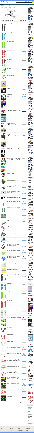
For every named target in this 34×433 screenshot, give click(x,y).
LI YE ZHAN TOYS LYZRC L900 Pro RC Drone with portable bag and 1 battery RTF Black (30, 206)
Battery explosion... (30, 415)
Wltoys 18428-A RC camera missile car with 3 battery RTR (30, 111)
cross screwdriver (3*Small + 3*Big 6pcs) (30, 366)
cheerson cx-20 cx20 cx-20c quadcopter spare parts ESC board (13, 201)
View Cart (16, 4)
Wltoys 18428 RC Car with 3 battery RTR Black (30, 63)
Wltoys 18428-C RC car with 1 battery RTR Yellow (30, 125)
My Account (12, 4)
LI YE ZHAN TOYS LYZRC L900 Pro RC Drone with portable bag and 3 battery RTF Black (30, 242)
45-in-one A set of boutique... (29, 411)
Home (1, 4)
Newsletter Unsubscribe (20, 430)
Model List (23, 4)
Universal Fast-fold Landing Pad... (29, 408)
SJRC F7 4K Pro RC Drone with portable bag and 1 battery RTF (30, 182)
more (29, 5)
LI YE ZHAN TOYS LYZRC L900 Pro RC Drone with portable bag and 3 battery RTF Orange (30, 255)
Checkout (28, 1)
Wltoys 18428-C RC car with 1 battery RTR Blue (30, 138)
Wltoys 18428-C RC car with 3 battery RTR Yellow (30, 154)
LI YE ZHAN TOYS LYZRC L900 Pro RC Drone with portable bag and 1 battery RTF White (30, 229)
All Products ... (11, 430)
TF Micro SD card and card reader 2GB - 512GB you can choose (30, 327)
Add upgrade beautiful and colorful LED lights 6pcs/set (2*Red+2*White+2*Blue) (30, 313)
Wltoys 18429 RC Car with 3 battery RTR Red (30, 20)
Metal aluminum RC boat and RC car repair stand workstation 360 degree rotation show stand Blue (30, 357)
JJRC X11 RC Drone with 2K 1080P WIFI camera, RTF (30, 279)
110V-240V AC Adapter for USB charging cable (30, 387)
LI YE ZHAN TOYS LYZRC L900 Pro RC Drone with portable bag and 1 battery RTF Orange (30, 218)
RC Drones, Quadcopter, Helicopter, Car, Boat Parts (8, 432)
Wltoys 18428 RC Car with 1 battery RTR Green (30, 47)
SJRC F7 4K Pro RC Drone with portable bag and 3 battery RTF (30, 195)
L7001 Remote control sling (30, 402)
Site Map (19, 428)
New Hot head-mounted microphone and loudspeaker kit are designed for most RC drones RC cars (30, 379)
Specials (4, 4)
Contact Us (20, 4)
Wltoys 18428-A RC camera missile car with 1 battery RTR (30, 94)
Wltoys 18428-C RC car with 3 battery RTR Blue (30, 170)
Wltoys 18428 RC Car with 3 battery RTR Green (30, 79)
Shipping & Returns (28, 428)
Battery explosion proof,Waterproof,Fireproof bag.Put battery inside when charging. (30, 295)
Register (33, 1)
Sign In (30, 1)
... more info (24, 160)
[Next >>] (24, 20)
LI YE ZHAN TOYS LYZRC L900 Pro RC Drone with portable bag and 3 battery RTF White (30, 269)
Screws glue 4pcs (30, 394)
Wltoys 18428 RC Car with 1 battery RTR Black (30, 34)
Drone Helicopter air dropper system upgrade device (30, 342)
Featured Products (8, 4)
